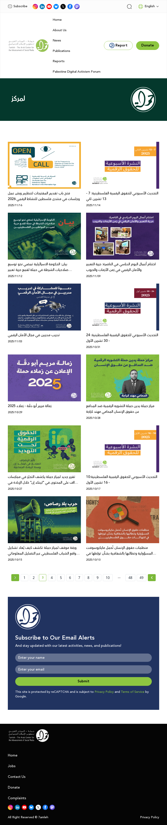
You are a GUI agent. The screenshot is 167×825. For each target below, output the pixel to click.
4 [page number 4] (52, 577)
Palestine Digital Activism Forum (76, 71)
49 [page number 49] (142, 577)
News (57, 40)
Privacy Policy (104, 692)
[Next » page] (152, 577)
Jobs (11, 766)
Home (57, 19)
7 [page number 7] (79, 577)
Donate (14, 787)
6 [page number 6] (70, 577)
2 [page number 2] (34, 577)
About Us (60, 30)
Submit (83, 681)
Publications (61, 50)
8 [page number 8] (88, 577)
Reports (59, 61)
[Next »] (152, 577)
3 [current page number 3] (44, 578)
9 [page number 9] (98, 577)
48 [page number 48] (130, 577)
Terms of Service (132, 692)
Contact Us (16, 776)
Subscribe (17, 6)
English (146, 6)
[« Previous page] (15, 577)
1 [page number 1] (24, 577)
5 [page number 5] (61, 577)
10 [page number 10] (108, 577)
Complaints (17, 798)
